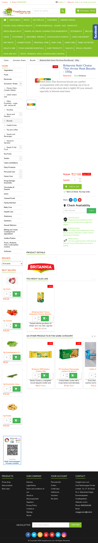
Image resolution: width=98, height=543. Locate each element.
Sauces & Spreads (9, 142)
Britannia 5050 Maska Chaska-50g (40, 370)
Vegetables (14, 20)
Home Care (70, 42)
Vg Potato (7, 416)
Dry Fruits (9, 42)
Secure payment (32, 499)
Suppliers (30, 502)
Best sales (6, 489)
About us (29, 495)
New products (7, 485)
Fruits (27, 20)
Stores (28, 515)
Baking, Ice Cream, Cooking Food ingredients (46, 31)
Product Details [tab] (35, 252)
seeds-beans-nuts (12, 31)
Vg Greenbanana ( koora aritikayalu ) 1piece (12, 352)
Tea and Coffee (12, 130)
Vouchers (54, 495)
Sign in (77, 2)
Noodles (10, 110)
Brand (76, 76)
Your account (59, 476)
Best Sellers (9, 270)
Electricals (38, 20)
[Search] (49, 10)
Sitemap (29, 512)
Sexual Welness (84, 48)
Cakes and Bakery (80, 37)
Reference (67, 76)
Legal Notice (31, 485)
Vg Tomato (7, 321)
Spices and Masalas (9, 115)
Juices (6, 37)
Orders (53, 485)
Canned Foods (24, 42)
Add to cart (72, 186)
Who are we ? (10, 54)
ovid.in (84, 502)
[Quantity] (6, 294)
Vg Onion (7, 289)
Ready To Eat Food (10, 148)
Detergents (76, 31)
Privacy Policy (31, 505)
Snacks (69, 48)
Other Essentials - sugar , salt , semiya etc (56, 25)
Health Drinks (12, 125)
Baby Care (56, 42)
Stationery (17, 37)
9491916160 (21, 2)
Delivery (29, 482)
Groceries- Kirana (35, 37)
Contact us (30, 509)
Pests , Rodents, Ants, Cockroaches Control (42, 54)
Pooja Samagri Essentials (31, 48)
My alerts (54, 499)
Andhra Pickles (67, 20)
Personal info (56, 482)
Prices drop (6, 482)
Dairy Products (54, 48)
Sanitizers (52, 20)
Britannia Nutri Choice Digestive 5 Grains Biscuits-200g (69, 314)
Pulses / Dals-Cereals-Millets (18, 25)
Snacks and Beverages (9, 135)
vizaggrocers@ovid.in (83, 512)
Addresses (55, 492)
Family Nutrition (86, 42)
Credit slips (55, 489)
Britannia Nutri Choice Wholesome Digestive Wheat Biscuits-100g (40, 314)
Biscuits (89, 31)
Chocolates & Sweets (58, 37)
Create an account (89, 2)
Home (5, 66)
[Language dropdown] (61, 2)
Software (7, 251)
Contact (5, 2)
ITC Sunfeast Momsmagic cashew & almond (69, 370)
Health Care (9, 48)
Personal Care (41, 42)
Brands (6, 258)
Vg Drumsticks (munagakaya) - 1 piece (12, 384)
